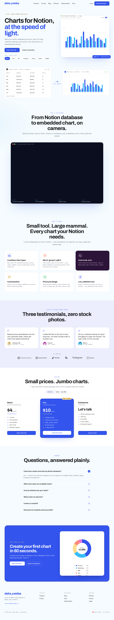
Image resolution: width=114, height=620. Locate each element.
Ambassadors (65, 3)
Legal (90, 601)
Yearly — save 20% (61, 392)
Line (13, 58)
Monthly (50, 392)
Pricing (44, 3)
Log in (92, 3)
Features (36, 3)
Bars (7, 58)
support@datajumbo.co (12, 603)
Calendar (25, 58)
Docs (73, 3)
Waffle (47, 58)
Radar (40, 58)
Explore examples (28, 50)
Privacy (91, 598)
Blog (49, 3)
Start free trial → (102, 3)
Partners (56, 3)
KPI (19, 58)
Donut (33, 58)
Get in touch (92, 433)
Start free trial (21, 433)
